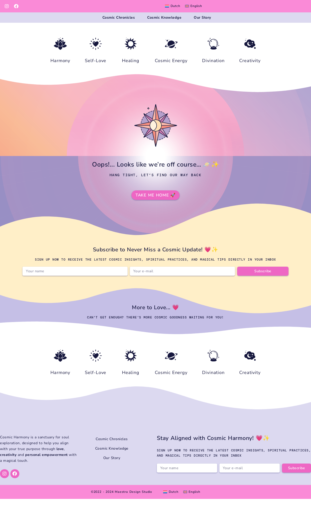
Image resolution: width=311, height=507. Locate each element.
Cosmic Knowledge (164, 21)
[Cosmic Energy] (171, 51)
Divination (213, 69)
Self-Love (95, 69)
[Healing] (130, 51)
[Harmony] (60, 51)
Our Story (202, 21)
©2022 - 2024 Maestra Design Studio (121, 500)
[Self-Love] (95, 51)
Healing (130, 69)
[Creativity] (250, 51)
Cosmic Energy (171, 69)
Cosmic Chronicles (118, 21)
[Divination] (213, 51)
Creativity (250, 69)
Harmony (60, 69)
